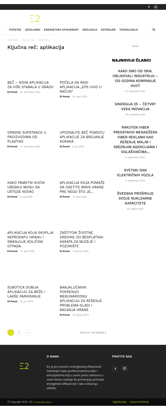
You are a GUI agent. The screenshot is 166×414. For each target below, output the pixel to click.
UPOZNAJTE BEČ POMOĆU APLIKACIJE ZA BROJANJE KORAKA (82, 136)
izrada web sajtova (42, 402)
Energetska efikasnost (61, 29)
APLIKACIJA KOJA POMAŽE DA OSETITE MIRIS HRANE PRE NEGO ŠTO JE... (82, 187)
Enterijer (108, 29)
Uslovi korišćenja (139, 402)
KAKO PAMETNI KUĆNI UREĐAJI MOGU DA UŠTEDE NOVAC (26, 187)
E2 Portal (12, 91)
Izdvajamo (32, 29)
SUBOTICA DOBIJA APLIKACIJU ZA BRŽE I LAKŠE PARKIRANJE (26, 291)
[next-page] (27, 332)
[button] (154, 30)
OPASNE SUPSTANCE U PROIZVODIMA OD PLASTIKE (26, 136)
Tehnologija (128, 29)
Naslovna (12, 40)
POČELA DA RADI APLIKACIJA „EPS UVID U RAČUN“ (81, 86)
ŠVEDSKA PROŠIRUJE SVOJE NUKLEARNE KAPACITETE (135, 198)
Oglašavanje (120, 402)
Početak (15, 29)
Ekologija (89, 29)
